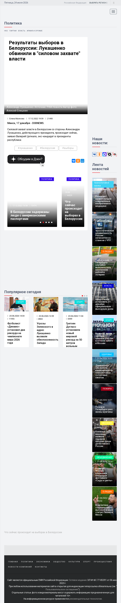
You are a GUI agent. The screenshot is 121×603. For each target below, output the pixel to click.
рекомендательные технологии (85, 598)
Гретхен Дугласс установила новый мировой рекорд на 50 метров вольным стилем (74, 336)
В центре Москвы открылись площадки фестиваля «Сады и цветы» (103, 474)
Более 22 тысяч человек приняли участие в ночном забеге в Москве (104, 338)
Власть (22, 31)
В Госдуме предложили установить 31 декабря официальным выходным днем (104, 303)
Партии (13, 31)
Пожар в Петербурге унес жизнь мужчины (104, 409)
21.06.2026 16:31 (104, 326)
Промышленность (102, 217)
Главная (13, 562)
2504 (99, 464)
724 (98, 224)
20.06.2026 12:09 (45, 316)
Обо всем (107, 423)
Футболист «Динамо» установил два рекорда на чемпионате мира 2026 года (16, 333)
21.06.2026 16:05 (104, 358)
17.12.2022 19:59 (34, 119)
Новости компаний (20, 567)
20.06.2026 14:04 (15, 316)
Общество (59, 562)
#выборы (68, 148)
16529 (69, 195)
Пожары (107, 388)
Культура (74, 562)
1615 (99, 427)
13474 (34, 206)
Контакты (41, 567)
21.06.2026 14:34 (104, 461)
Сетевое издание (78, 579)
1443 (99, 192)
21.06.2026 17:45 (104, 221)
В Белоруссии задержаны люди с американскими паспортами (29, 215)
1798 (99, 361)
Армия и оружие (35, 31)
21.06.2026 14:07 (104, 498)
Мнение (49, 302)
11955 (10, 319)
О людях (107, 251)
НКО (6, 31)
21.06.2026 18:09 (104, 189)
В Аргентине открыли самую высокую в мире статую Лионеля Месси (104, 510)
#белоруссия (47, 148)
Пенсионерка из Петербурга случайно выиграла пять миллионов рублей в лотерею (103, 267)
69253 (99, 501)
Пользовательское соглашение (62, 589)
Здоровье (106, 354)
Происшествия (103, 562)
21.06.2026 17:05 (104, 290)
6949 (69, 319)
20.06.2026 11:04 (74, 316)
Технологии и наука (101, 184)
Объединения (104, 457)
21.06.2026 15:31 (104, 400)
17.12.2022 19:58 (20, 206)
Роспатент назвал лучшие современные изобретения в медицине (103, 201)
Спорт (21, 302)
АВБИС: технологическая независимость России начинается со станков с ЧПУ (104, 234)
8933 (40, 319)
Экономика (43, 562)
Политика (46, 179)
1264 (99, 292)
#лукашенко (25, 148)
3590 (99, 256)
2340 (99, 403)
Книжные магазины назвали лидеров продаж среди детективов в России (103, 439)
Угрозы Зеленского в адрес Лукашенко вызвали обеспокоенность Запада (47, 333)
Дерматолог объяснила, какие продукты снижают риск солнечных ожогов (104, 371)
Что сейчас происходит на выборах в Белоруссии (74, 210)
